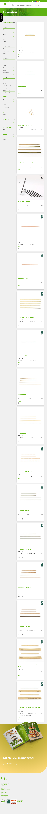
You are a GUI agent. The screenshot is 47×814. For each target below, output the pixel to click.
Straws (4, 67)
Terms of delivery (4, 792)
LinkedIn (29, 1)
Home (18, 5)
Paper (19, 517)
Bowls (4, 53)
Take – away (5, 79)
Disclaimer (3, 793)
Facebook (5, 797)
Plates (4, 36)
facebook (32, 1)
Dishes (4, 74)
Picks (4, 60)
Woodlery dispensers (7, 90)
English (36, 1)
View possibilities (10, 763)
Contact (42, 1)
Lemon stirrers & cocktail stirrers (8, 82)
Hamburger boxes (6, 46)
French (39, 1)
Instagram (30, 1)
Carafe (4, 48)
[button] (30, 34)
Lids (4, 39)
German (38, 1)
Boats (4, 34)
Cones (4, 63)
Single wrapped (6, 58)
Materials (28, 5)
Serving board (6, 72)
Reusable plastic (21, 208)
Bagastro (5, 27)
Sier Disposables (34, 5)
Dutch (35, 1)
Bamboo (19, 54)
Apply (13, 5)
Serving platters (6, 77)
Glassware (5, 44)
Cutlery (4, 32)
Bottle (4, 41)
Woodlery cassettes (7, 92)
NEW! (4, 24)
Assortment (22, 5)
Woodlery (5, 87)
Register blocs (6, 51)
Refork (4, 65)
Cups (4, 29)
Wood (19, 246)
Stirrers (4, 70)
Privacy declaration (4, 795)
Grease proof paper (7, 85)
